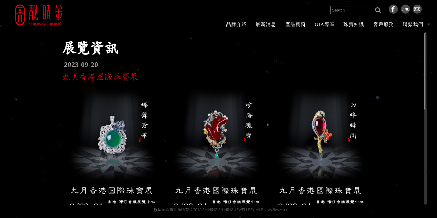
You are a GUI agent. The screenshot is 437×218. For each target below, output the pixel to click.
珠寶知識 (354, 24)
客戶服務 (383, 24)
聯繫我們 (413, 24)
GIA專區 (324, 24)
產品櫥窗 (295, 24)
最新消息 (266, 24)
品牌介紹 (236, 24)
